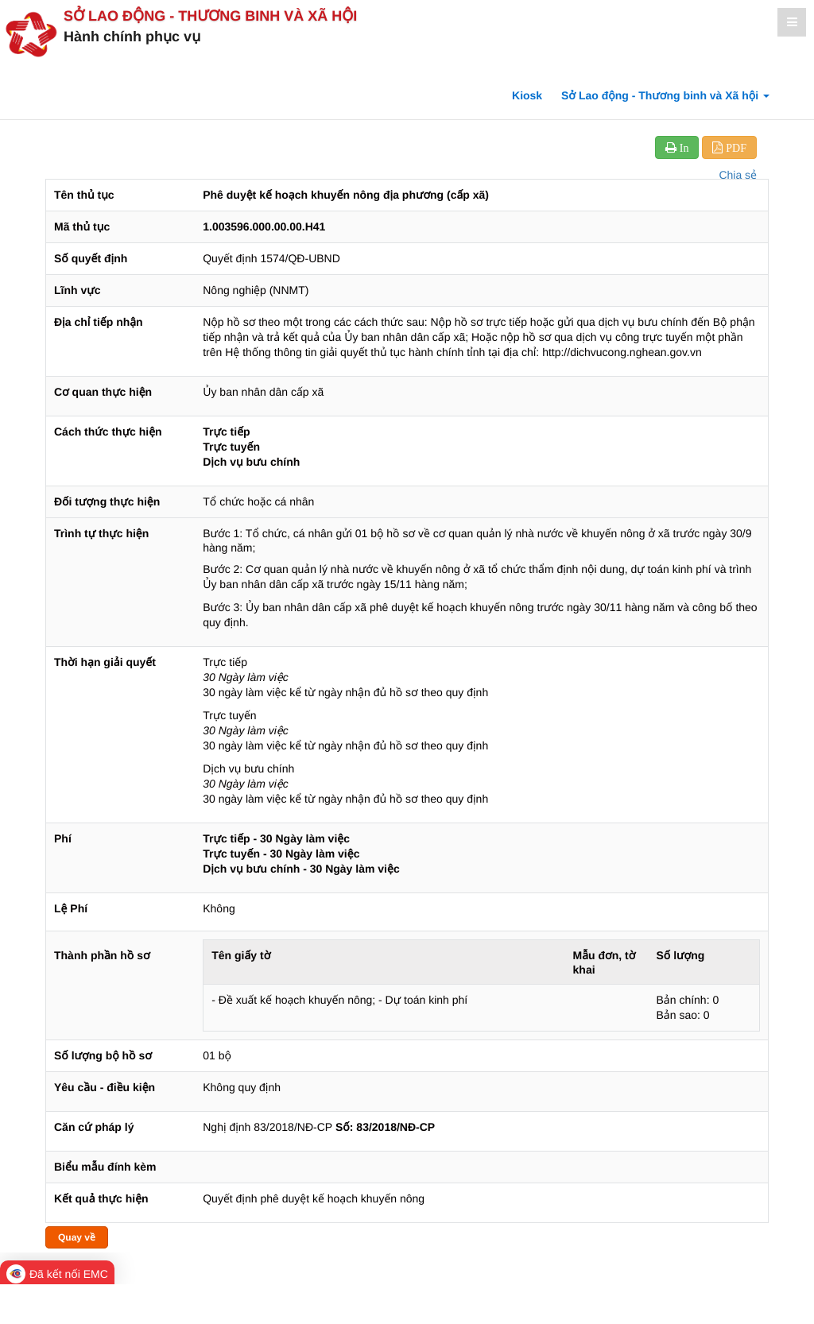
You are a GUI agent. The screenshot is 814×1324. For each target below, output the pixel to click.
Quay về (76, 1237)
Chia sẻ (738, 174)
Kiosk (527, 95)
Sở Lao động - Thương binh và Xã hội (210, 16)
